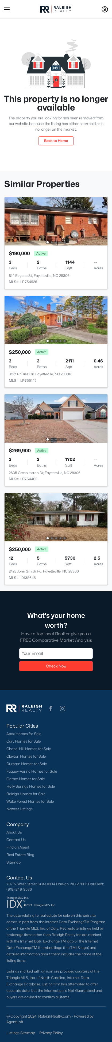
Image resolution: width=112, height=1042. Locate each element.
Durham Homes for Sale (26, 764)
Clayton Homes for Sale (26, 756)
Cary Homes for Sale (23, 741)
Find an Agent (17, 847)
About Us (14, 832)
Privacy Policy (51, 1032)
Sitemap (13, 862)
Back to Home (56, 140)
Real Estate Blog (20, 855)
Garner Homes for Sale (25, 779)
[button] (7, 9)
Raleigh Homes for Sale (25, 794)
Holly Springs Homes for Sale (30, 786)
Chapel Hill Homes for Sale (28, 749)
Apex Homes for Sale (23, 734)
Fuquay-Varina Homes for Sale (31, 771)
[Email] (56, 653)
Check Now (56, 666)
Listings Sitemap (20, 1032)
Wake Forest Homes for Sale (30, 801)
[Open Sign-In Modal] (105, 9)
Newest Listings (19, 809)
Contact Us (16, 840)
